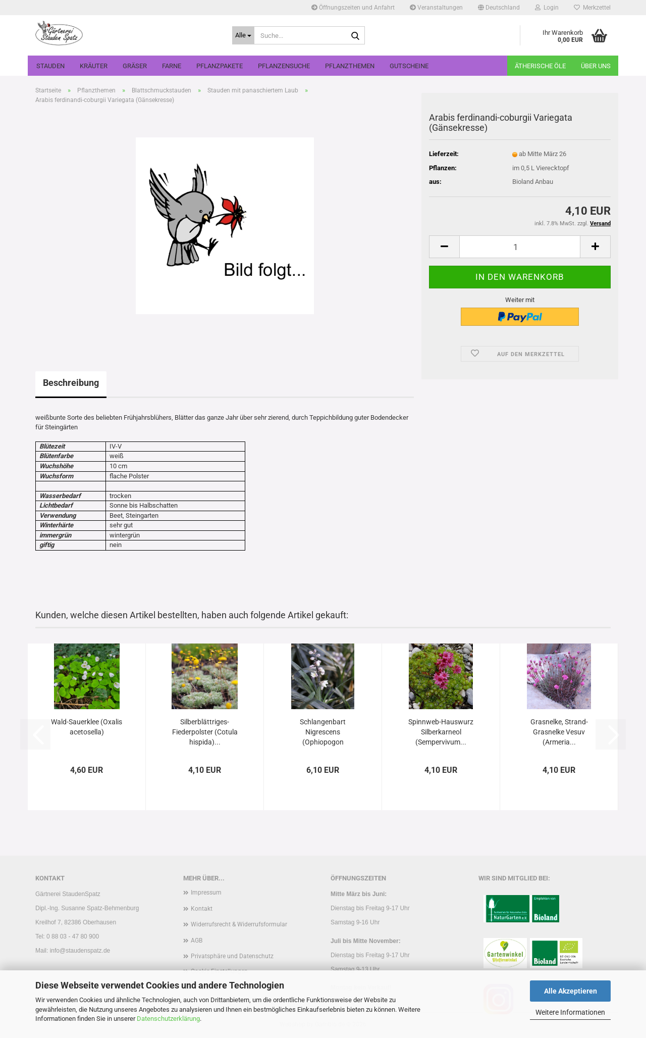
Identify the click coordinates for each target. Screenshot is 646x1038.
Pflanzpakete (219, 66)
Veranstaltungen (436, 7)
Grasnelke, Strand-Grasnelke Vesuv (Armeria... (559, 732)
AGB (196, 940)
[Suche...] (243, 35)
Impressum (206, 892)
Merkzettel (592, 7)
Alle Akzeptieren (570, 991)
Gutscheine (409, 66)
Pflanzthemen (349, 66)
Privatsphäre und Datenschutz (232, 956)
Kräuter (93, 66)
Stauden (50, 66)
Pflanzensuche (284, 66)
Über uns (596, 66)
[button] (498, 7)
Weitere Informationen (570, 1012)
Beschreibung (71, 382)
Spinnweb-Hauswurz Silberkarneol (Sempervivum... (440, 732)
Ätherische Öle (540, 66)
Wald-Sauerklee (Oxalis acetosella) (86, 727)
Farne (171, 66)
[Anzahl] (519, 246)
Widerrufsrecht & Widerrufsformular (239, 924)
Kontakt (201, 908)
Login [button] (547, 7)
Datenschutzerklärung (168, 1018)
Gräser (135, 66)
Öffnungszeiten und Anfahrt (353, 7)
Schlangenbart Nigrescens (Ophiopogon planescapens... (323, 732)
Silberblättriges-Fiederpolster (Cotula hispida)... (205, 732)
